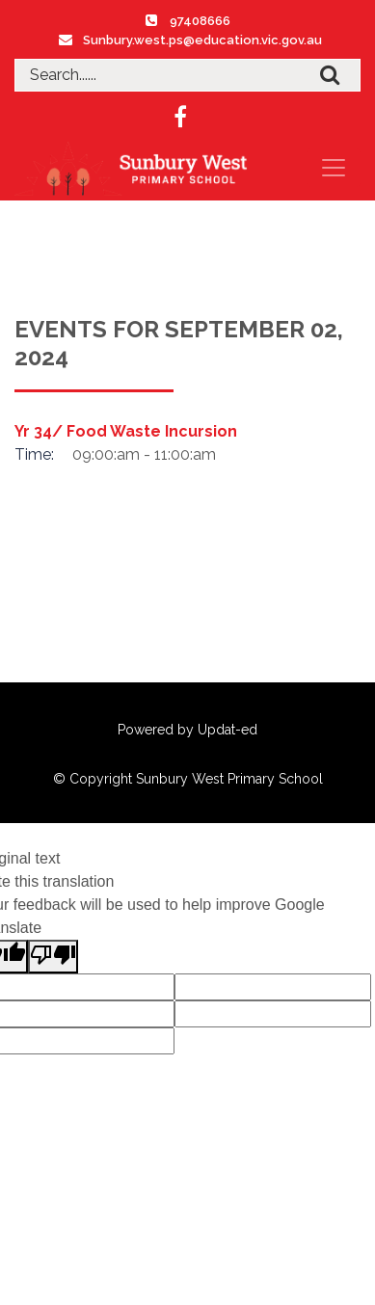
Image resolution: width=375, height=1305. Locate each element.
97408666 (200, 20)
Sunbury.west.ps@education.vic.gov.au (202, 40)
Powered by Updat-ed (187, 729)
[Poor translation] (53, 956)
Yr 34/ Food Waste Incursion (125, 431)
